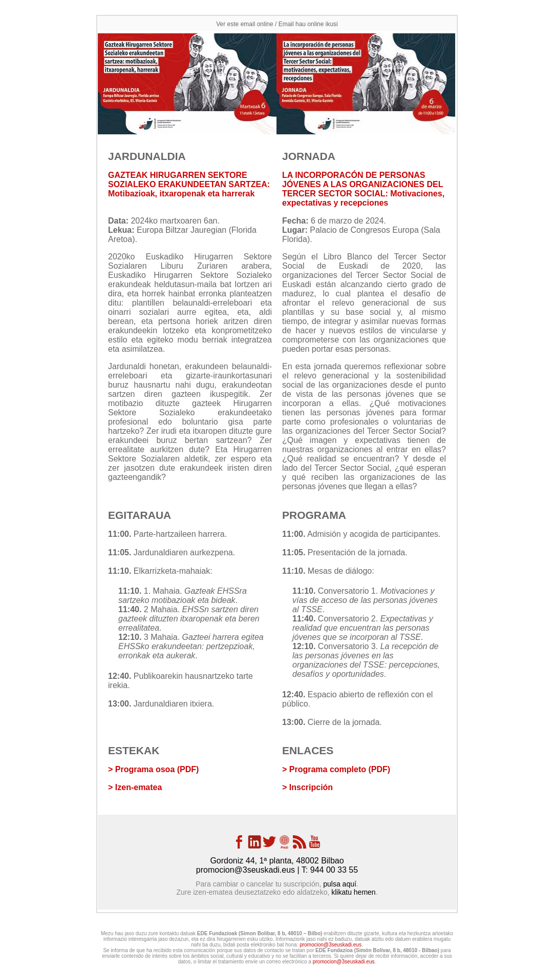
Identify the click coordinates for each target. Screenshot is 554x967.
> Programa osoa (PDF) (153, 769)
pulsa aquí (339, 884)
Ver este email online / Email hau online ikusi (276, 24)
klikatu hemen (353, 892)
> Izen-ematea (135, 787)
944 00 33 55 (334, 869)
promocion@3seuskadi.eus (245, 869)
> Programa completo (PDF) (336, 769)
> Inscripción (307, 787)
